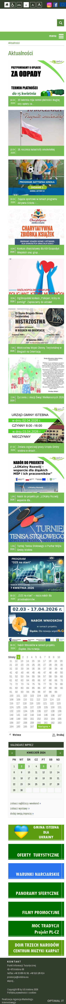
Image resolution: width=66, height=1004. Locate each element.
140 (11, 715)
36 (39, 669)
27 (44, 665)
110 (25, 699)
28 (50, 665)
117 (18, 703)
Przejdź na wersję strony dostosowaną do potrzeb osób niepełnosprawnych (13, 5)
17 (44, 661)
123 (59, 703)
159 (32, 722)
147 (59, 715)
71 (11, 684)
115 (58, 699)
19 (55, 661)
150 (25, 719)
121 (45, 703)
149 (18, 719)
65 (33, 680)
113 (45, 699)
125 (18, 707)
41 (11, 672)
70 (61, 680)
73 (22, 684)
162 (52, 722)
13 (22, 661)
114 (51, 699)
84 (27, 688)
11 (11, 661)
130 (52, 707)
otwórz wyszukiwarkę (60, 22)
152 (39, 719)
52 (16, 676)
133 (18, 711)
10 (58, 657)
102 (25, 696)
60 (61, 676)
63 (22, 680)
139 (59, 711)
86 (39, 688)
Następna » (44, 726)
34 (27, 669)
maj (60, 753)
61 (11, 680)
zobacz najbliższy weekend (25, 803)
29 (56, 665)
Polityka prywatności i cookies (21, 992)
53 (22, 676)
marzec (11, 753)
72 (16, 684)
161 (46, 722)
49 (56, 672)
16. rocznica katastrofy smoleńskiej (36, 149)
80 (61, 684)
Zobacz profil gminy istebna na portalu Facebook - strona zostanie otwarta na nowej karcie (55, 4)
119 (31, 703)
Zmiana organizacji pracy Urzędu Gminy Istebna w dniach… (38, 449)
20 (61, 661)
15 (33, 661)
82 (16, 688)
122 (52, 703)
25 (33, 665)
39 (56, 669)
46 (39, 672)
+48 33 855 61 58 (21, 973)
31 (11, 669)
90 (61, 688)
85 (33, 688)
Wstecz (17, 735)
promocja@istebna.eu (18, 977)
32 (16, 669)
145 (46, 715)
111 (31, 699)
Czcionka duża (39, 5)
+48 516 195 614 (37, 973)
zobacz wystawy (20, 808)
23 (22, 665)
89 (56, 688)
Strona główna (7, 5)
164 (11, 726)
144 (39, 715)
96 (39, 692)
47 (44, 672)
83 (22, 688)
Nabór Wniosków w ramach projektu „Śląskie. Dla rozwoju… (36, 647)
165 (18, 726)
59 (56, 676)
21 (11, 665)
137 (46, 711)
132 (11, 711)
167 (32, 726)
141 (18, 715)
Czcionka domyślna (26, 5)
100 (11, 696)
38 (50, 669)
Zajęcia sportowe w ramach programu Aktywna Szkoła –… (37, 201)
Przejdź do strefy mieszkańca (2, 55)
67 (44, 680)
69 (56, 680)
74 (27, 684)
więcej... (11, 980)
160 (39, 722)
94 (27, 692)
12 (16, 661)
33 (22, 669)
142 (25, 715)
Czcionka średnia (33, 5)
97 (44, 692)
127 (32, 707)
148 (11, 719)
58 (50, 676)
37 (44, 669)
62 (16, 680)
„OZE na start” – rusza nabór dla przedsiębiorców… (35, 597)
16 (38, 661)
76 (39, 684)
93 (22, 692)
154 (52, 719)
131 (59, 707)
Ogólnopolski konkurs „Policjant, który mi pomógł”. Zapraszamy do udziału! (38, 300)
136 (39, 711)
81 (11, 688)
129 (46, 707)
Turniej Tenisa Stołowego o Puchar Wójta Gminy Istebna (39, 548)
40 (61, 669)
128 (39, 707)
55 (33, 676)
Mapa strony (19, 5)
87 (44, 688)
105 (46, 696)
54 (27, 676)
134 (25, 711)
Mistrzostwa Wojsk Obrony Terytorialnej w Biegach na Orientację (39, 349)
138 (52, 711)
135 (32, 711)
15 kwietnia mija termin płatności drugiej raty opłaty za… (39, 102)
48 (50, 672)
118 (24, 703)
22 (16, 665)
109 (18, 699)
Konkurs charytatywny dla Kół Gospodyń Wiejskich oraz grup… (38, 250)
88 (50, 688)
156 (11, 722)
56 (39, 676)
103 (32, 696)
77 (44, 684)
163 (59, 722)
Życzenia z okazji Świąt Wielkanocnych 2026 (40, 397)
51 (11, 676)
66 (39, 680)
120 (38, 703)
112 (38, 699)
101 (18, 696)
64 (27, 680)
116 (11, 703)
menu (52, 36)
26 (39, 665)
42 (16, 672)
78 (50, 684)
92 (16, 692)
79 (56, 684)
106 (52, 696)
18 (50, 661)
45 (33, 672)
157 (18, 722)
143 (32, 715)
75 (33, 684)
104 (39, 696)
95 (33, 692)
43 (22, 672)
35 (33, 669)
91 (11, 692)
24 (27, 665)
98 (50, 692)
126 (25, 707)
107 (59, 696)
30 (61, 665)
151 (32, 719)
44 (27, 672)
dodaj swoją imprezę (22, 813)
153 (46, 719)
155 (59, 719)
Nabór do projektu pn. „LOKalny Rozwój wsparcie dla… (37, 498)
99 (56, 692)
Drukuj (60, 735)
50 (61, 672)
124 (11, 707)
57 (44, 676)
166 (25, 726)
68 (50, 680)
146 (52, 715)
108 (11, 699)
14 (27, 661)
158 (25, 722)
